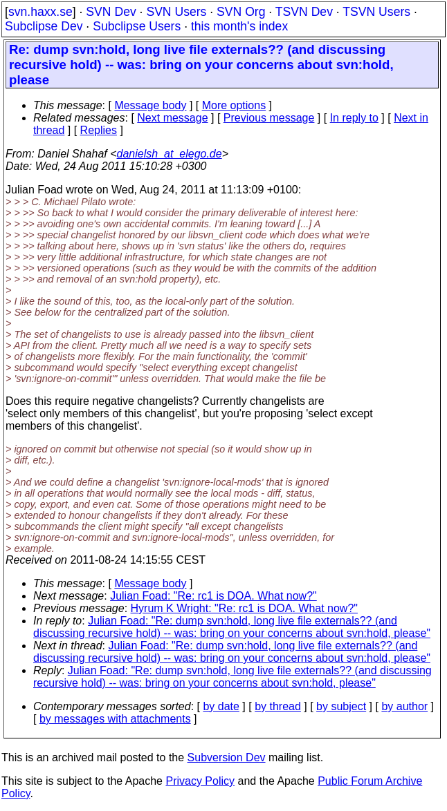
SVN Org (241, 12)
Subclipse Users (137, 26)
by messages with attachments (115, 719)
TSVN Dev (304, 12)
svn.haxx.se (40, 12)
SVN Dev (111, 12)
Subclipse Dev (43, 26)
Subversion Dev (227, 757)
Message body (150, 105)
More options (234, 105)
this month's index (239, 26)
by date (221, 706)
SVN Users (176, 12)
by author (404, 706)
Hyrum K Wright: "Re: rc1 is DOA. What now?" (244, 608)
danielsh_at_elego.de (169, 154)
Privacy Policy (200, 781)
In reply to (354, 118)
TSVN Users (376, 12)
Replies (98, 130)
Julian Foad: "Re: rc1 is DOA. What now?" (213, 596)
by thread (278, 706)
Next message (172, 118)
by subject (341, 706)
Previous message (269, 118)
